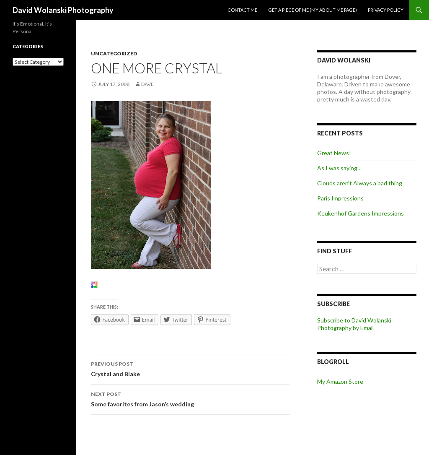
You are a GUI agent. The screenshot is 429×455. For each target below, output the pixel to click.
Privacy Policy (385, 10)
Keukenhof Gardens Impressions (360, 213)
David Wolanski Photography (63, 10)
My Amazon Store (340, 381)
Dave (147, 84)
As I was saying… (339, 168)
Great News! (334, 152)
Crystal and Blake (190, 368)
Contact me (242, 10)
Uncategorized (114, 53)
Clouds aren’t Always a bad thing (359, 183)
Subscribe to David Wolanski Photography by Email (354, 324)
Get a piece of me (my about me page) (312, 10)
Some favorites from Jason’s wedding (190, 398)
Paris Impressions (340, 198)
